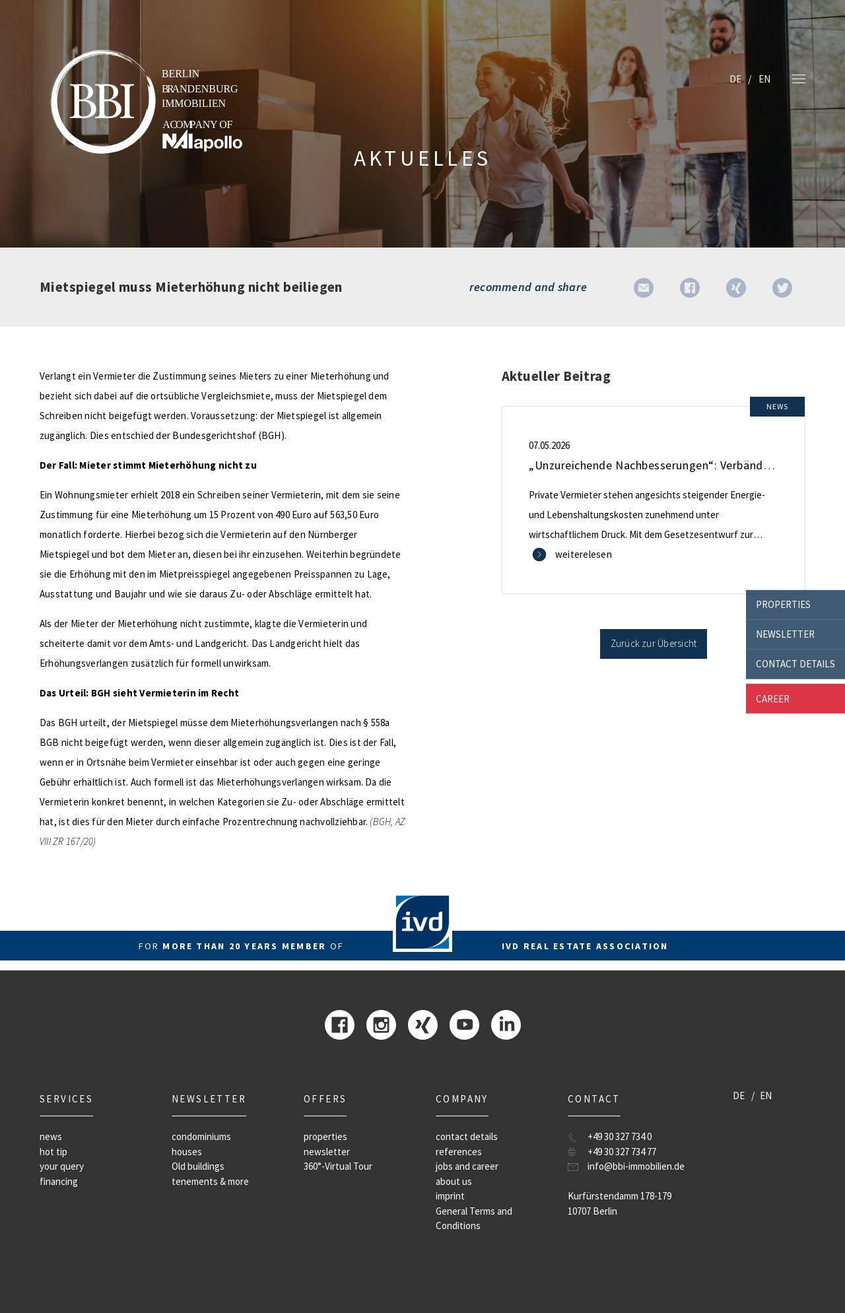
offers (325, 1099)
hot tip (53, 1151)
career (773, 698)
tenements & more (210, 1181)
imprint (450, 1196)
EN (764, 79)
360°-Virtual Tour (338, 1166)
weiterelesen (583, 554)
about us (454, 1181)
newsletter (785, 634)
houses (187, 1151)
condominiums (201, 1136)
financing (59, 1181)
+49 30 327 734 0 (620, 1136)
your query (62, 1166)
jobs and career (467, 1166)
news (51, 1136)
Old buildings (198, 1166)
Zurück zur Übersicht (654, 643)
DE (735, 79)
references (459, 1151)
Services (66, 1099)
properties (783, 604)
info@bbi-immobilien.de (636, 1166)
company (462, 1099)
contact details (795, 663)
